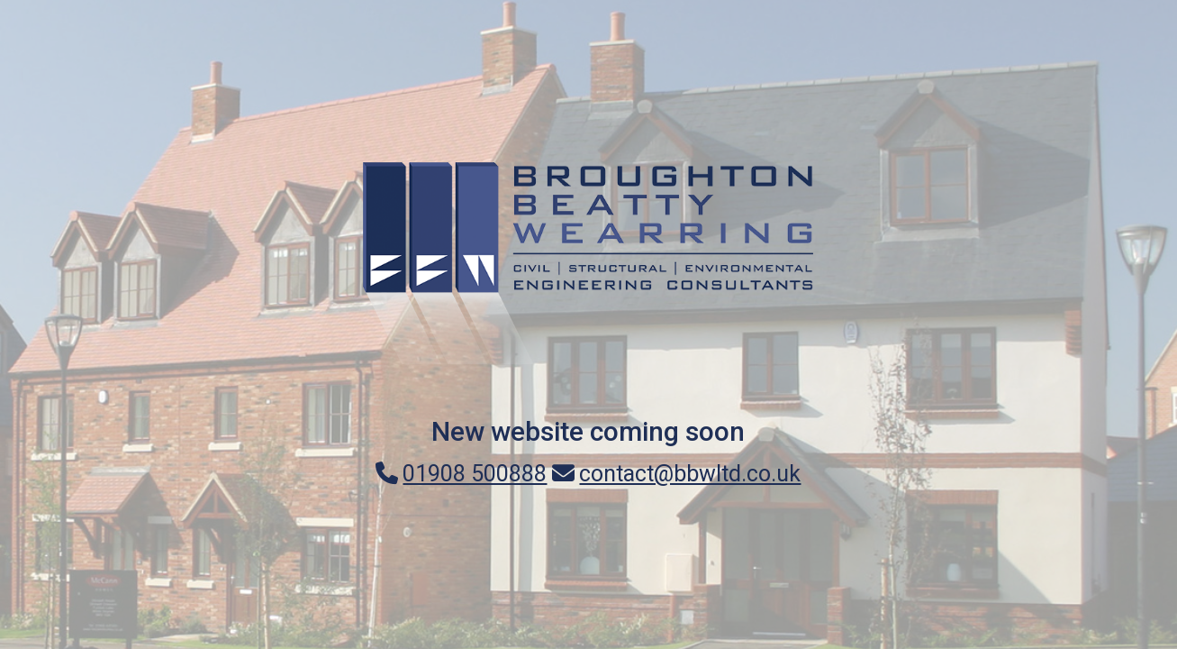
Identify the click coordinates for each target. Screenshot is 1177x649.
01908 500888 (461, 474)
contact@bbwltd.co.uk (676, 474)
